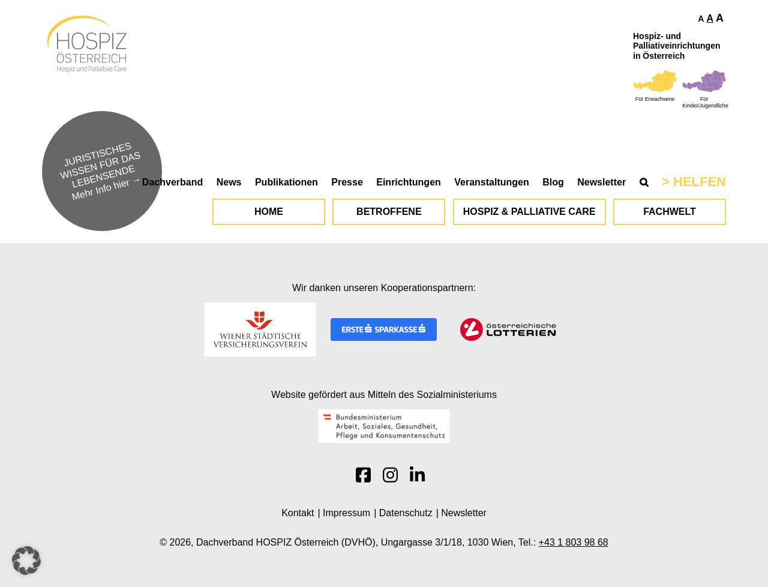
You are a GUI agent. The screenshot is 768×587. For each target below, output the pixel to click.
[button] (26, 560)
